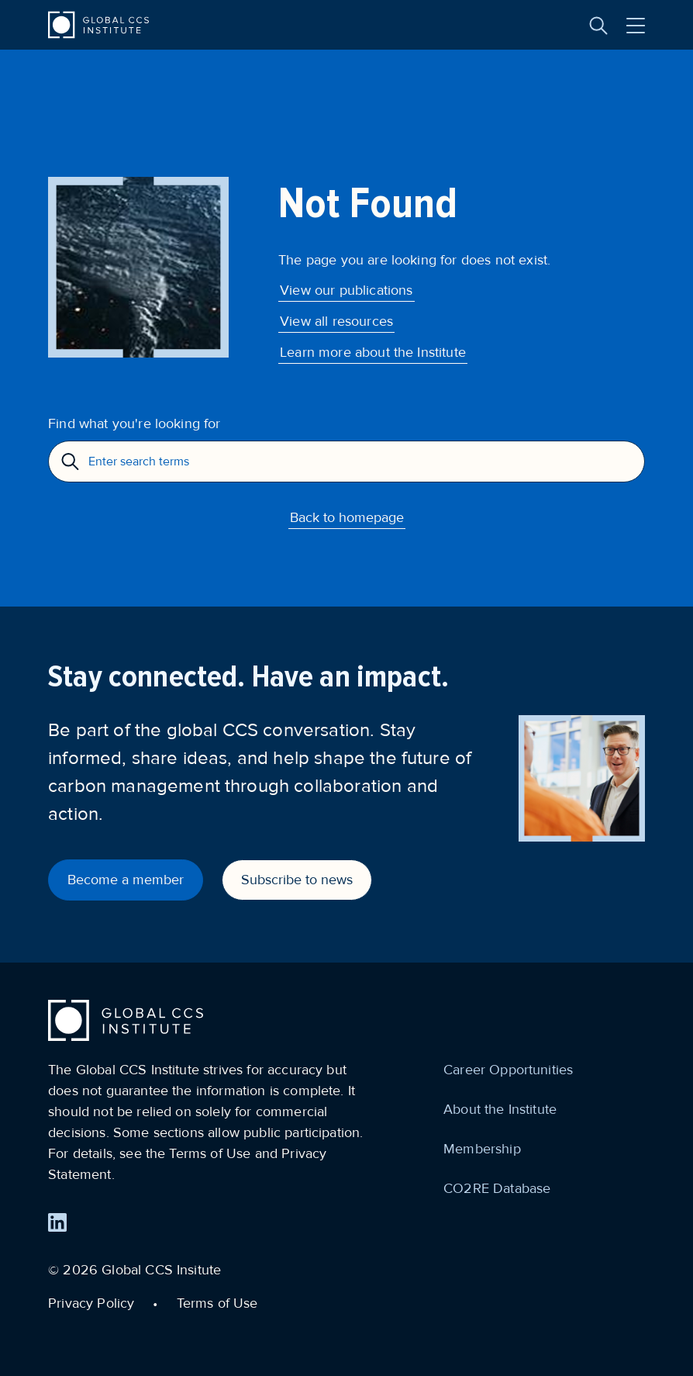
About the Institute (500, 1109)
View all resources (336, 321)
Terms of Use (217, 1303)
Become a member (125, 879)
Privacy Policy (91, 1303)
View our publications (346, 290)
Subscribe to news (297, 879)
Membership (482, 1148)
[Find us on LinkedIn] (57, 1222)
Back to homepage (347, 517)
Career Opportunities (508, 1069)
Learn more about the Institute (373, 352)
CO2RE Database (496, 1188)
